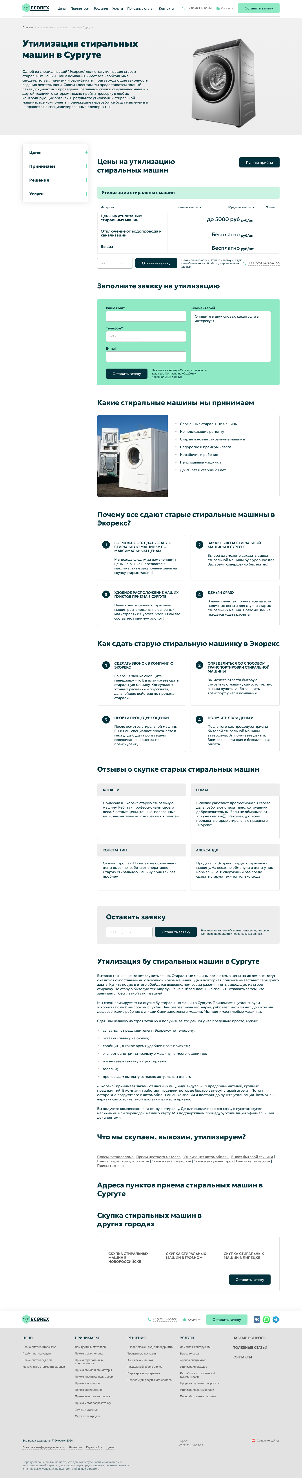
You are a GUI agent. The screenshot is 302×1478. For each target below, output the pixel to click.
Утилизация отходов (193, 1366)
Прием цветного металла (158, 1156)
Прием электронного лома (92, 1396)
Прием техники (110, 1165)
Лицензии (75, 1447)
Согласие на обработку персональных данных (174, 375)
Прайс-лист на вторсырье (39, 1347)
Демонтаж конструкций (195, 1347)
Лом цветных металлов (90, 1347)
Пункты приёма (259, 162)
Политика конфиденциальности (43, 1447)
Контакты (166, 8)
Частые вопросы (250, 1338)
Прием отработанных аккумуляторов (89, 1361)
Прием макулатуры (87, 1383)
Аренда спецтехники (193, 1360)
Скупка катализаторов (171, 1161)
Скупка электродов (87, 1416)
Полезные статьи (141, 8)
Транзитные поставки (141, 1353)
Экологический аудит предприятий (150, 1347)
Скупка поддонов (86, 1409)
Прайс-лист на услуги (36, 1353)
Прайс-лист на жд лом (37, 1360)
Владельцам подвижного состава (149, 1380)
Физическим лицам (140, 1360)
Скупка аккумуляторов (213, 1161)
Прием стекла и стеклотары (93, 1370)
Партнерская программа (143, 1373)
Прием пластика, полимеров (94, 1376)
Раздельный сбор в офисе (144, 1366)
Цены (110, 1447)
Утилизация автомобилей (206, 1156)
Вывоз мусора (189, 1353)
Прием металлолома (115, 1156)
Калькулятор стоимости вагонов (43, 1366)
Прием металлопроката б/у (93, 1403)
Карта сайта (94, 1447)
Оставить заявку (259, 8)
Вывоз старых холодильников (123, 1161)
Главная (27, 27)
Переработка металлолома (198, 1396)
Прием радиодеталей (89, 1389)
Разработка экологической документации (197, 1375)
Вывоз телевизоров (253, 1161)
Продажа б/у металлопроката (199, 1383)
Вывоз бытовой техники (252, 1156)
